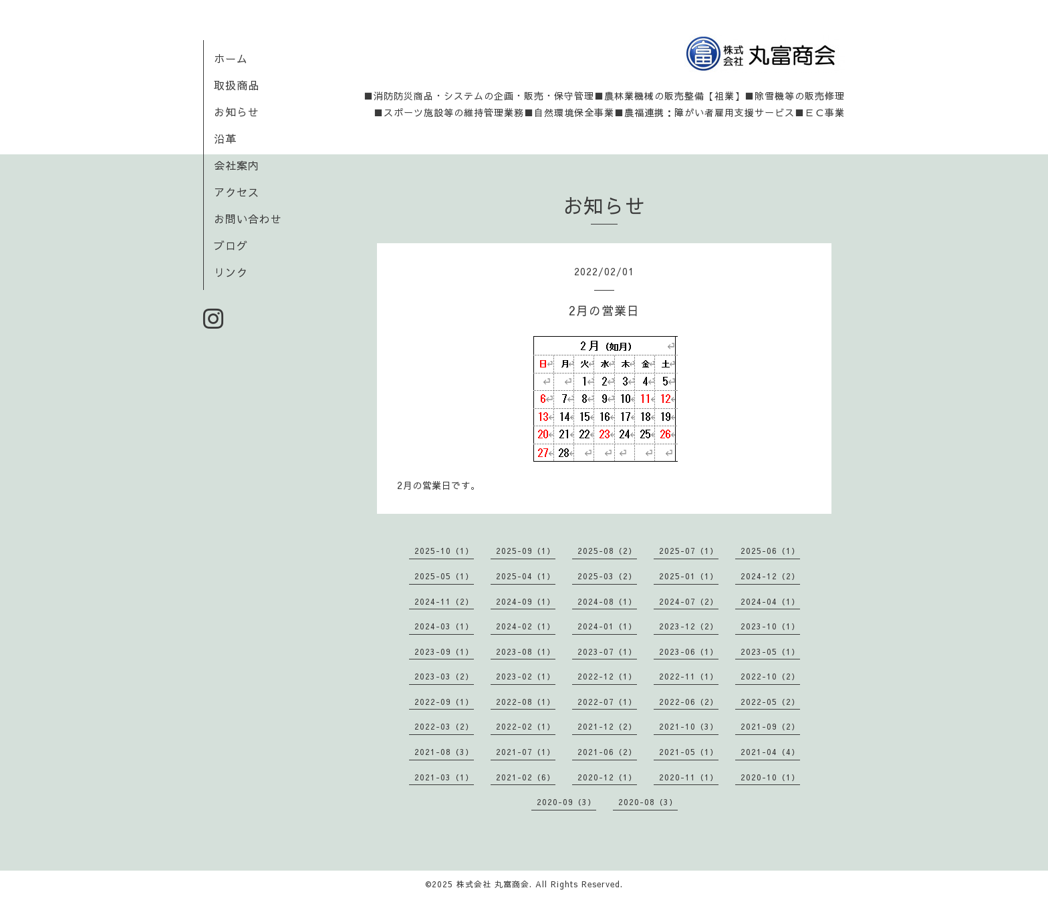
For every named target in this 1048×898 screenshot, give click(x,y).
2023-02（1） (525, 676)
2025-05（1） (444, 576)
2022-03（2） (444, 726)
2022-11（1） (688, 676)
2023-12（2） (688, 626)
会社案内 (236, 165)
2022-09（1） (444, 701)
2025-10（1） (444, 550)
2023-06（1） (688, 651)
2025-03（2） (607, 576)
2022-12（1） (607, 676)
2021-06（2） (607, 751)
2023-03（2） (444, 676)
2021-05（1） (688, 751)
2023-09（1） (444, 651)
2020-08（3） (648, 801)
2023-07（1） (607, 651)
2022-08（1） (525, 701)
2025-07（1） (688, 550)
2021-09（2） (770, 726)
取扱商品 (236, 85)
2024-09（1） (525, 601)
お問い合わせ (248, 218)
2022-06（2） (688, 701)
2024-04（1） (770, 601)
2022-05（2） (770, 701)
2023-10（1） (770, 626)
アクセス (236, 191)
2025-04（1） (525, 576)
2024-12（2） (770, 576)
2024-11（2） (444, 601)
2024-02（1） (525, 626)
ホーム (231, 58)
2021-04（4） (770, 751)
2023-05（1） (770, 651)
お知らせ (236, 111)
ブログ (231, 245)
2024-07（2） (688, 601)
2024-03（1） (444, 626)
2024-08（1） (607, 601)
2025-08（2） (607, 550)
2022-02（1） (525, 726)
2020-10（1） (770, 777)
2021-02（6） (525, 777)
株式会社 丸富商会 (492, 884)
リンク (231, 272)
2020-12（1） (607, 777)
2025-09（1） (525, 550)
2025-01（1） (688, 576)
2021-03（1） (444, 777)
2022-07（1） (607, 701)
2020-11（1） (688, 777)
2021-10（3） (688, 726)
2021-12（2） (607, 726)
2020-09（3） (566, 801)
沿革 (225, 138)
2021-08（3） (444, 751)
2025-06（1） (770, 550)
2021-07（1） (525, 751)
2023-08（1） (525, 651)
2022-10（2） (770, 676)
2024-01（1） (607, 626)
